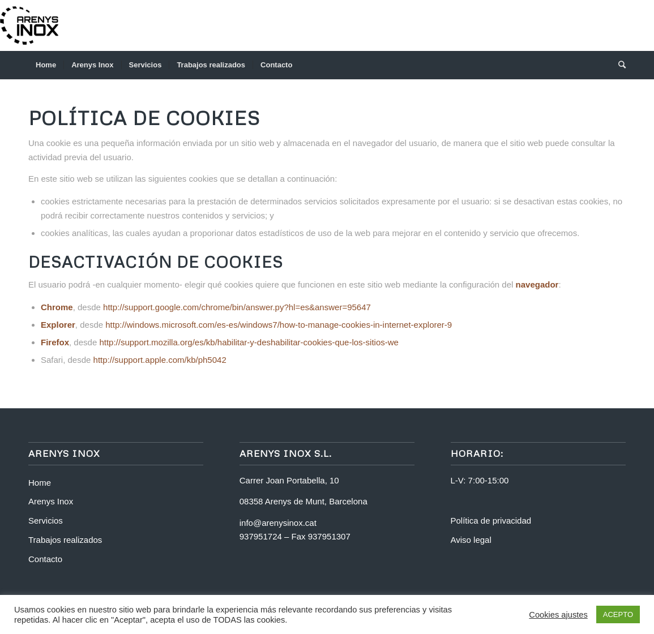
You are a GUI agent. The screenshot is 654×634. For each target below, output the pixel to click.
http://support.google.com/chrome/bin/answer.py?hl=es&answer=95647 (237, 307)
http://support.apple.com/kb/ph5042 (159, 360)
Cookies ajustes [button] (558, 614)
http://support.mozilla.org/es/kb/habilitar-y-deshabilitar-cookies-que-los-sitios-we (249, 342)
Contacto (45, 559)
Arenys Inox (50, 501)
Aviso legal (471, 540)
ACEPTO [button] (618, 614)
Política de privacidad (491, 520)
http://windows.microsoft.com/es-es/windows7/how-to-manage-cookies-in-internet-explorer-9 (278, 324)
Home (39, 482)
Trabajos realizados (65, 540)
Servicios (45, 520)
